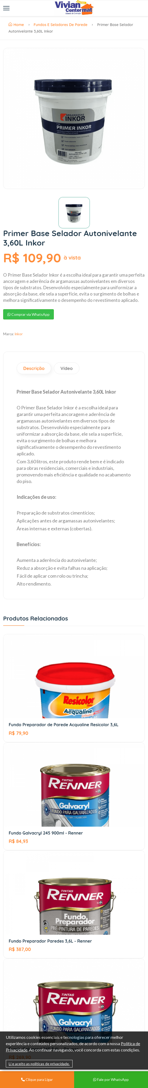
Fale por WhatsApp (111, 1079)
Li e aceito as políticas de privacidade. (39, 1063)
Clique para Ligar (37, 1079)
